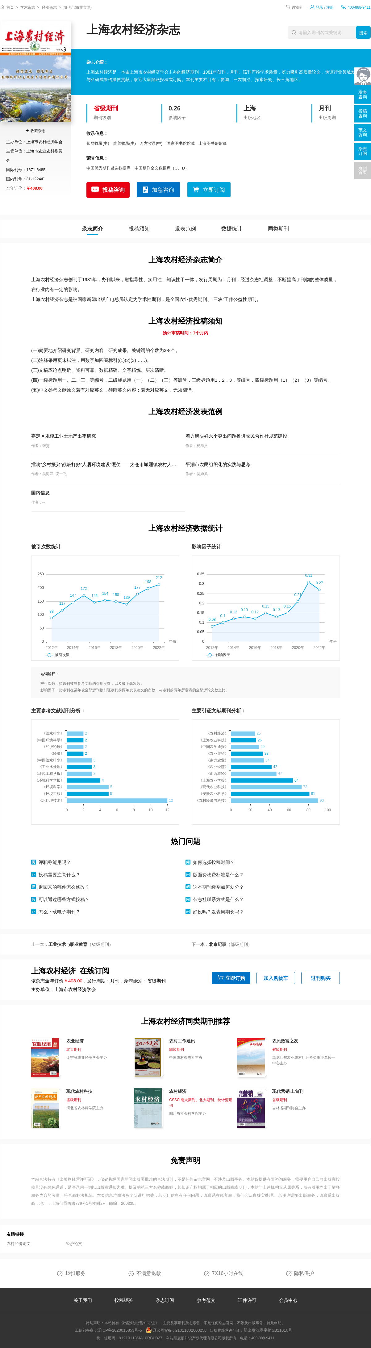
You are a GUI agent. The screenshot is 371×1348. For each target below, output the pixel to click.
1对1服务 (75, 1273)
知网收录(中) (97, 143)
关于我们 (82, 1300)
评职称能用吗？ (55, 862)
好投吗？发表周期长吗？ (218, 911)
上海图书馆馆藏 (212, 143)
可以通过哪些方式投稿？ (64, 899)
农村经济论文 (18, 1243)
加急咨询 (163, 190)
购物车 (296, 7)
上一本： (72, 944)
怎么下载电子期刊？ (59, 911)
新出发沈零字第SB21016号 (268, 1330)
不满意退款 (148, 1273)
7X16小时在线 (227, 1273)
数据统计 (231, 229)
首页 (10, 7)
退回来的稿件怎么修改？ (64, 887)
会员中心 (288, 1300)
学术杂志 (27, 7)
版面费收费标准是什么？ (218, 874)
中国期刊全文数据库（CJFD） (162, 168)
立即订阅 (214, 190)
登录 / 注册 (325, 7)
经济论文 (74, 1243)
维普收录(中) (124, 143)
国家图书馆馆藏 (181, 143)
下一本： (222, 944)
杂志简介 (92, 229)
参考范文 (206, 1300)
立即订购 (235, 978)
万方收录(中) (151, 143)
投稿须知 (139, 229)
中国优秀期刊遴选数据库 (108, 168)
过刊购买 (321, 978)
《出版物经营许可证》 (76, 1179)
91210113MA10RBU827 (140, 1338)
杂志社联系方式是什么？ (218, 899)
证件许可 (247, 1300)
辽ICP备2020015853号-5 (119, 1330)
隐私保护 (304, 1273)
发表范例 (185, 229)
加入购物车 (276, 978)
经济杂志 (49, 7)
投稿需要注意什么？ (59, 874)
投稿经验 (124, 1300)
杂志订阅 (165, 1300)
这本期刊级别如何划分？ (218, 887)
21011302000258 (190, 1330)
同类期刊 (278, 229)
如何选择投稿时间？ (214, 862)
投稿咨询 (113, 190)
